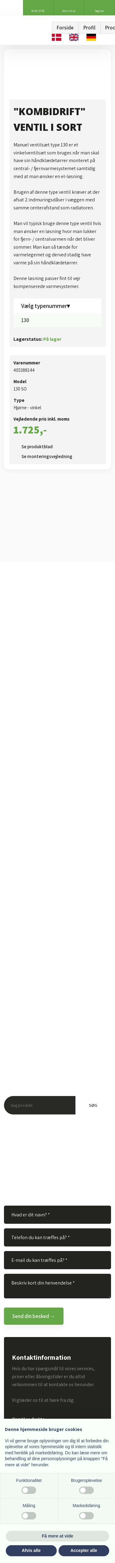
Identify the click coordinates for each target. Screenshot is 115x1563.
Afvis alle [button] (31, 1550)
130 (25, 320)
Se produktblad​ (37, 446)
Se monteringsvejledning (46, 456)
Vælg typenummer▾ (45, 305)
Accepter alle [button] (84, 1550)
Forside (65, 27)
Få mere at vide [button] (57, 1536)
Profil (89, 27)
